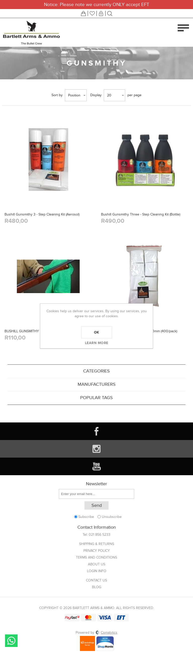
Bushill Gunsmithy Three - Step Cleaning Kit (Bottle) (140, 214)
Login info (96, 571)
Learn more (96, 343)
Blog (96, 587)
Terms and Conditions (96, 557)
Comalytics (106, 632)
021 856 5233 (99, 534)
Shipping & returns (96, 544)
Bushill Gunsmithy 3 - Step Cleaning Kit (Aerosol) (42, 214)
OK (96, 332)
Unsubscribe (112, 517)
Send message (11, 640)
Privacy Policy (96, 551)
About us (96, 564)
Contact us (96, 580)
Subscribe (86, 517)
